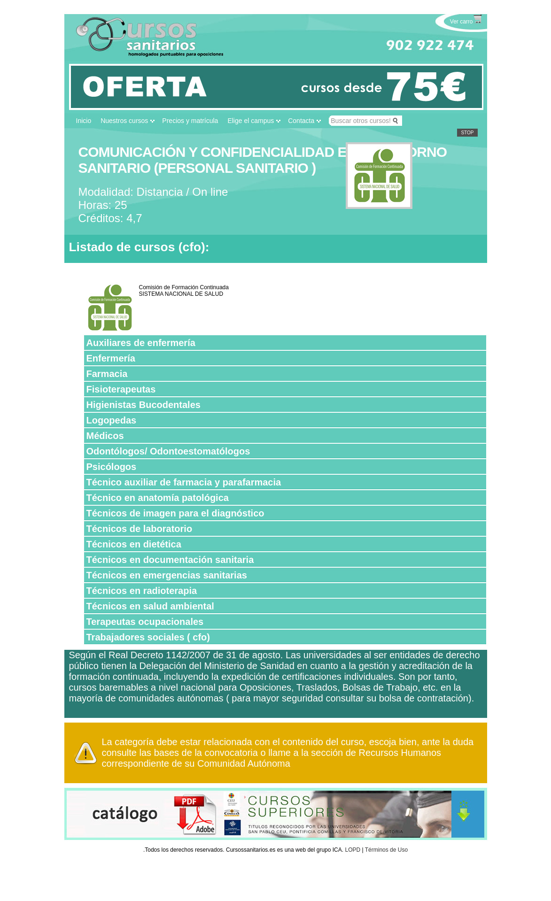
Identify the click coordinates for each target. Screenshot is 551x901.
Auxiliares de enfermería (140, 343)
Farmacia (107, 374)
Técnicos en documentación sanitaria (170, 559)
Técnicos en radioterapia (141, 590)
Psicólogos (111, 467)
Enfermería (111, 358)
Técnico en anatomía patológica (157, 498)
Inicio (84, 120)
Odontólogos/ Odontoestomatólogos (168, 451)
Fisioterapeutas (121, 389)
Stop (467, 132)
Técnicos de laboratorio (139, 529)
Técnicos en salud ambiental (150, 606)
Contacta (301, 120)
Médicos (105, 436)
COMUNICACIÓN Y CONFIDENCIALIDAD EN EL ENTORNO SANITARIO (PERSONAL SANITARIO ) (262, 160)
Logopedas (111, 420)
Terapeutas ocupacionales (145, 621)
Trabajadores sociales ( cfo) (148, 637)
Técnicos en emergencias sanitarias (166, 575)
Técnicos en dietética (133, 544)
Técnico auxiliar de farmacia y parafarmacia (183, 482)
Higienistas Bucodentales (143, 405)
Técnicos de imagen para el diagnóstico (175, 513)
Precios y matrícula (190, 120)
